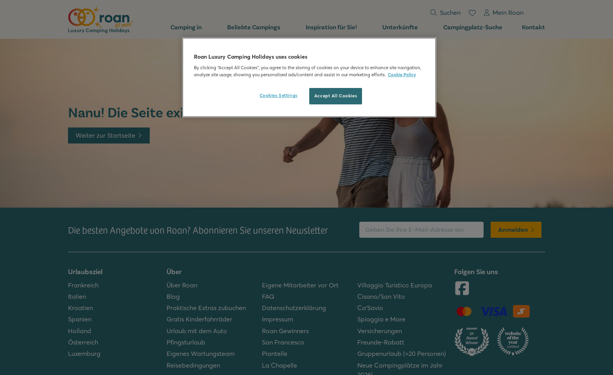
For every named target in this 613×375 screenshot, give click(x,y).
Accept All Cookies (335, 96)
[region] (309, 77)
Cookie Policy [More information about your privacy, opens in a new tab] (402, 74)
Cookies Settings (279, 95)
